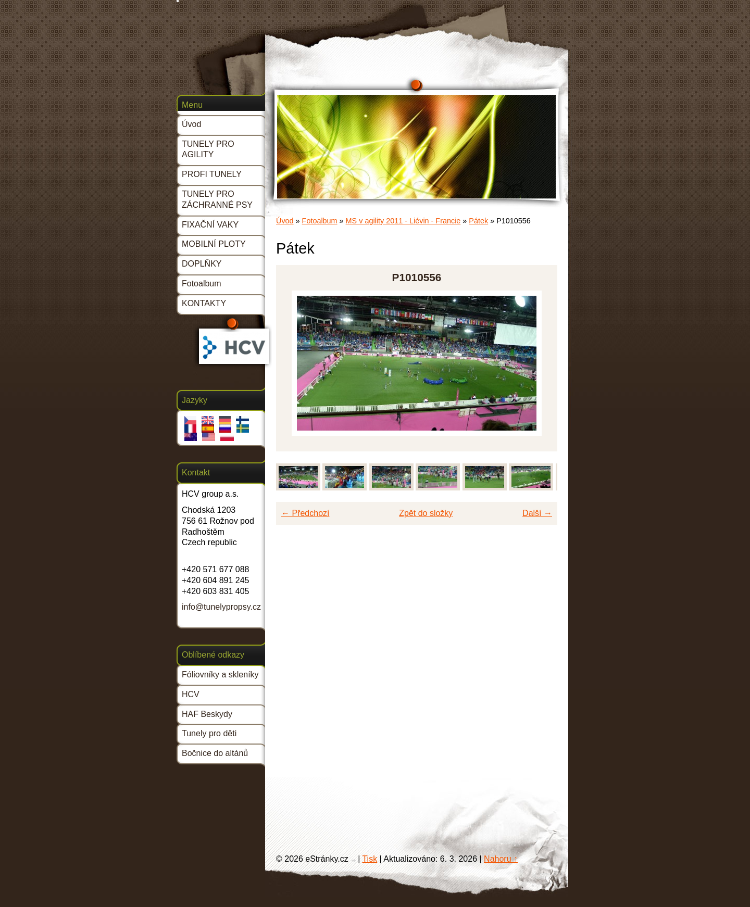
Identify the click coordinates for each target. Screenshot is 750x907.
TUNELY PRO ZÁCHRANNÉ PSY (217, 199)
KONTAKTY (204, 303)
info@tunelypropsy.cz (221, 606)
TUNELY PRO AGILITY (208, 149)
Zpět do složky (426, 513)
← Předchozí (305, 513)
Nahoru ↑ (501, 858)
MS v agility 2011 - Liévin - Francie (403, 221)
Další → (537, 513)
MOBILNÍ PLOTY (214, 244)
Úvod (285, 221)
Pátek (478, 221)
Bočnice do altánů (215, 753)
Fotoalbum (320, 221)
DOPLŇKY (201, 263)
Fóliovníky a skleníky (220, 674)
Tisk (369, 858)
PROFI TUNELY (212, 174)
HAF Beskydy (207, 714)
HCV (190, 694)
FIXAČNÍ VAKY (210, 224)
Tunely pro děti (209, 733)
